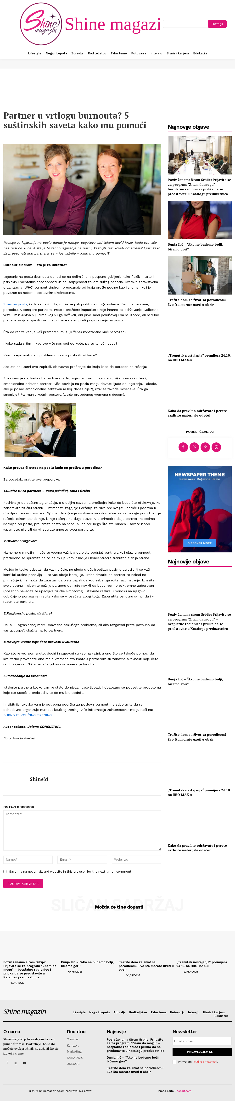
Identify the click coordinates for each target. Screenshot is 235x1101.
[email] (202, 1041)
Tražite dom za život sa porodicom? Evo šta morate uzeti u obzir (197, 302)
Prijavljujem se (202, 1052)
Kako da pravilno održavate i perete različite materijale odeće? (197, 413)
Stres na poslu (15, 304)
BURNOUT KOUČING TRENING (27, 715)
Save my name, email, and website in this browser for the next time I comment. (70, 871)
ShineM (39, 779)
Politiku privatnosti (205, 1061)
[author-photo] (6, 982)
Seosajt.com (183, 1091)
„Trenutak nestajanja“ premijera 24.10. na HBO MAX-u (199, 357)
